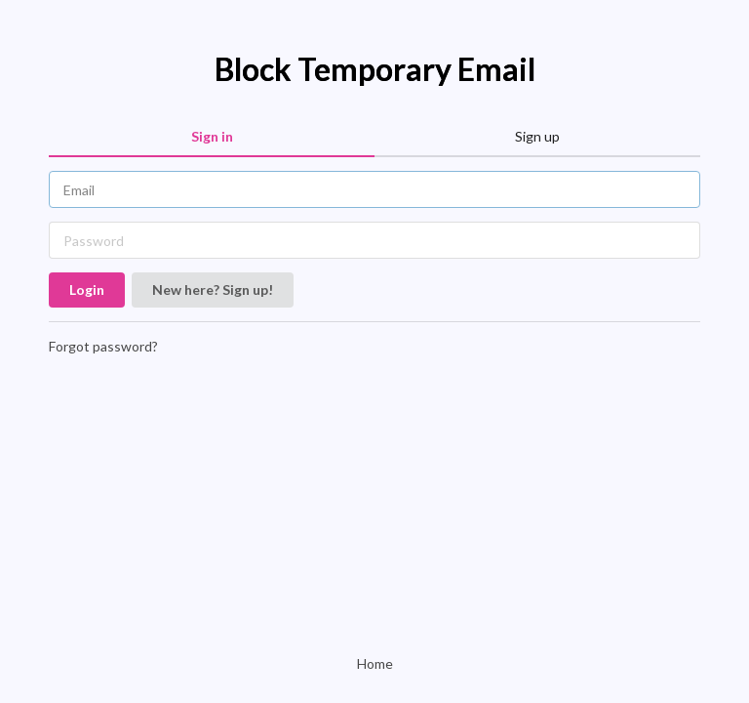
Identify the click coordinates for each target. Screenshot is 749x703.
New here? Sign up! (212, 289)
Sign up (537, 136)
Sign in (212, 136)
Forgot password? (103, 346)
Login (86, 289)
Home (375, 663)
